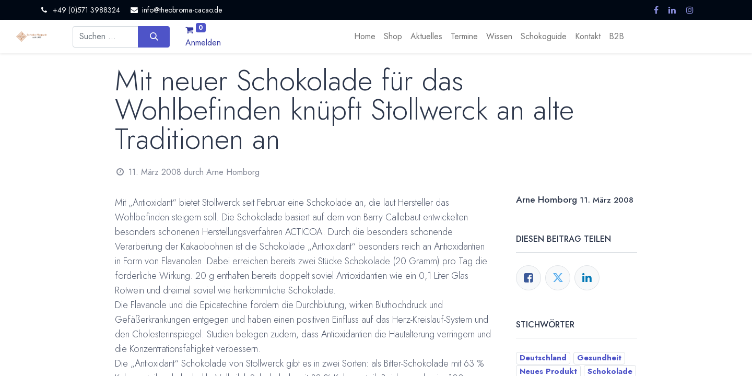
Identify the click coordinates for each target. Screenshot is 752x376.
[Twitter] (557, 277)
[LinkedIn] (587, 277)
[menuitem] (365, 36)
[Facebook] (528, 277)
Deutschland (543, 357)
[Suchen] (154, 36)
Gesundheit (599, 357)
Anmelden (203, 43)
